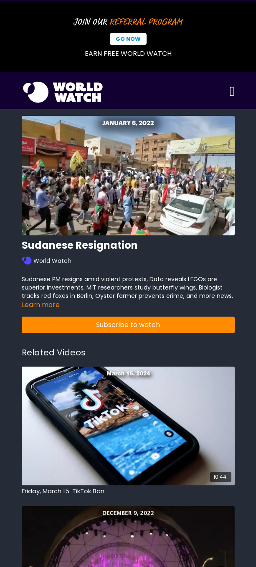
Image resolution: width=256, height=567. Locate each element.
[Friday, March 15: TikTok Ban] (128, 491)
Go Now (128, 39)
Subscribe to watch (128, 325)
